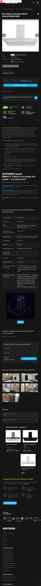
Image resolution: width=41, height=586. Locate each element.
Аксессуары (5, 569)
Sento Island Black (12, 444)
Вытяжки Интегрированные (9, 567)
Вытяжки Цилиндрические (9, 559)
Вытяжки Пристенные (8, 552)
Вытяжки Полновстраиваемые (9, 563)
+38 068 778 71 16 (8, 73)
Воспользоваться (10, 503)
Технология (5, 539)
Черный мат (18, 55)
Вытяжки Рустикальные (8, 556)
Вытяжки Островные (7, 550)
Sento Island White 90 (20, 420)
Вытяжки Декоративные (8, 561)
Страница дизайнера (7, 533)
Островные (17, 9)
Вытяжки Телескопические (9, 565)
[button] (4, 35)
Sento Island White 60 (20, 414)
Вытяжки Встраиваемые (8, 554)
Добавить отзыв (29, 358)
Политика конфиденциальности (10, 578)
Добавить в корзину (20, 85)
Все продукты (11, 9)
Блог (4, 542)
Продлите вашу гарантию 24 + (12, 112)
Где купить (5, 535)
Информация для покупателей (9, 577)
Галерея (5, 537)
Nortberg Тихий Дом (8, 185)
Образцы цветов (6, 571)
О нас (4, 531)
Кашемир (24, 55)
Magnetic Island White (28, 468)
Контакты (5, 544)
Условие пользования (8, 580)
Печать (20, 322)
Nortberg (5, 9)
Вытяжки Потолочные (8, 558)
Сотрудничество (6, 540)
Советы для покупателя (10, 66)
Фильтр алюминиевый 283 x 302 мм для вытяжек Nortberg (17, 97)
